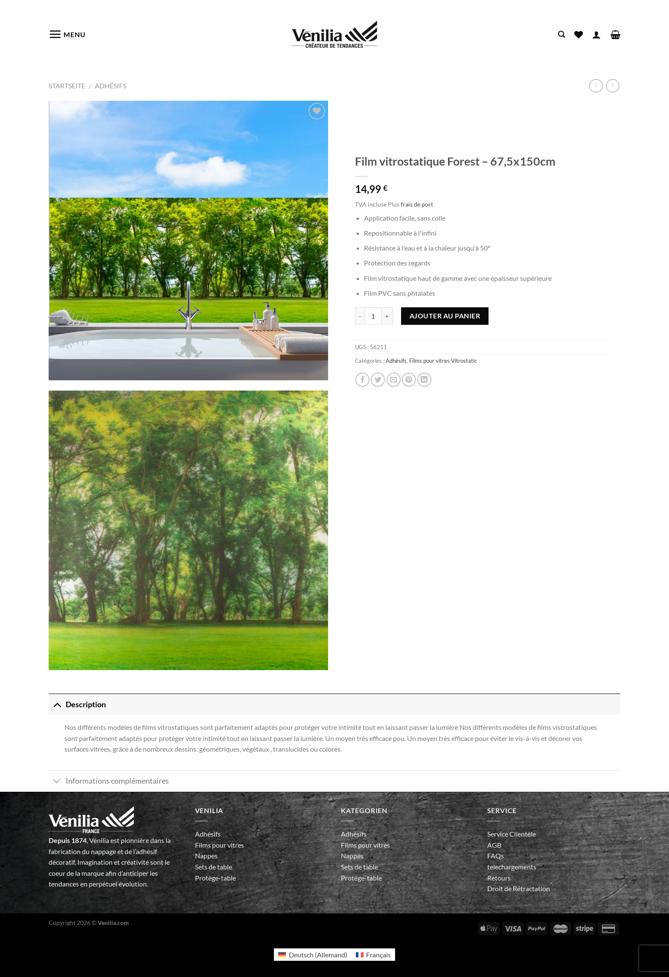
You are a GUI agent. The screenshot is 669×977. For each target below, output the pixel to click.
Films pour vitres (219, 845)
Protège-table (215, 878)
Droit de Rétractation (518, 888)
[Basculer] (57, 704)
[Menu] (67, 34)
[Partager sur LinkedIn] (424, 380)
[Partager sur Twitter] (378, 380)
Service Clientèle (511, 834)
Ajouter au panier (445, 316)
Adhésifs (110, 86)
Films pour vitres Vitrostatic (443, 360)
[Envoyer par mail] (394, 380)
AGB (494, 845)
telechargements (511, 867)
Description (77, 704)
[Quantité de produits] (373, 315)
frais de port (417, 204)
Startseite (67, 86)
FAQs (495, 856)
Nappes (206, 856)
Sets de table (213, 867)
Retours (499, 878)
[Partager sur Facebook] (362, 380)
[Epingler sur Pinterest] (409, 380)
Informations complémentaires (109, 782)
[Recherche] (561, 34)
